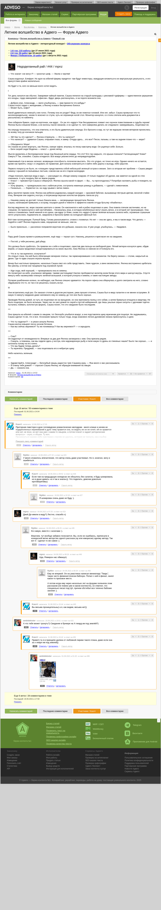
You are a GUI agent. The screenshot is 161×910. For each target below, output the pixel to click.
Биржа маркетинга (43, 2)
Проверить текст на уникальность (55, 731)
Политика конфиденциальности (139, 760)
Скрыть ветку (50, 445)
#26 (26, 464)
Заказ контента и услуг (95, 769)
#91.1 (42, 660)
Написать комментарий (21, 399)
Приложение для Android (141, 741)
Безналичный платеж (99, 738)
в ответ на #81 (70, 637)
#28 (42, 502)
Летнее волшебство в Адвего (35, 38)
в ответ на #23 (60, 455)
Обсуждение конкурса (78, 43)
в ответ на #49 (76, 554)
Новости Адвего (132, 769)
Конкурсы (13, 38)
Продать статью (53, 760)
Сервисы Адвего (132, 771)
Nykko (26, 455)
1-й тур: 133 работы (21, 50)
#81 (26, 627)
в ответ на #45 (68, 528)
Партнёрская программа (84, 14)
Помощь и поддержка (144, 14)
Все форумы (11, 20)
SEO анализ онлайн (56, 740)
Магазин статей (49, 14)
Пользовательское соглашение (139, 758)
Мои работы (51, 758)
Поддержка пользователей (137, 763)
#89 (34, 646)
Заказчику (33, 14)
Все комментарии (114, 399)
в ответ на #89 (84, 656)
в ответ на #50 (85, 571)
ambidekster (29, 620)
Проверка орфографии (145, 2)
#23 (18, 445)
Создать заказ (123, 14)
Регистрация (140, 7)
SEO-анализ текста (105, 2)
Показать (18, 414)
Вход (153, 7)
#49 (34, 544)
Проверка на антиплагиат (82, 2)
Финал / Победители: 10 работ (26, 55)
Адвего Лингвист (125, 2)
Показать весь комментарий (29, 441)
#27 (34, 485)
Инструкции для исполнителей (60, 769)
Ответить (26, 445)
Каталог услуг (61, 2)
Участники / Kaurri (87, 399)
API (8, 769)
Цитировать (37, 445)
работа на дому (94, 780)
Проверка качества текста (59, 743)
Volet (91, 733)
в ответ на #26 (70, 474)
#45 (26, 518)
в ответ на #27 (77, 495)
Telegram (133, 725)
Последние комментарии (55, 399)
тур (58, 38)
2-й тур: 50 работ (19, 53)
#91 (42, 686)
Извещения (12, 760)
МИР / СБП (94, 724)
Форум (103, 14)
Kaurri (19, 424)
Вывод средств (53, 766)
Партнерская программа (136, 766)
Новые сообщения (33, 20)
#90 (34, 611)
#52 (50, 594)
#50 (42, 561)
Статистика (12, 766)
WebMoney (94, 729)
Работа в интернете (15, 14)
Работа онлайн (53, 755)
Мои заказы (12, 758)
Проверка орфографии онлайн (61, 736)
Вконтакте (133, 733)
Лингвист (92, 766)
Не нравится (139, 374)
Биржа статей (52, 723)
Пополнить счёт (14, 763)
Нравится (122, 374)
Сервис (65, 14)
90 (22, 377)
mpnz (18, 373)
